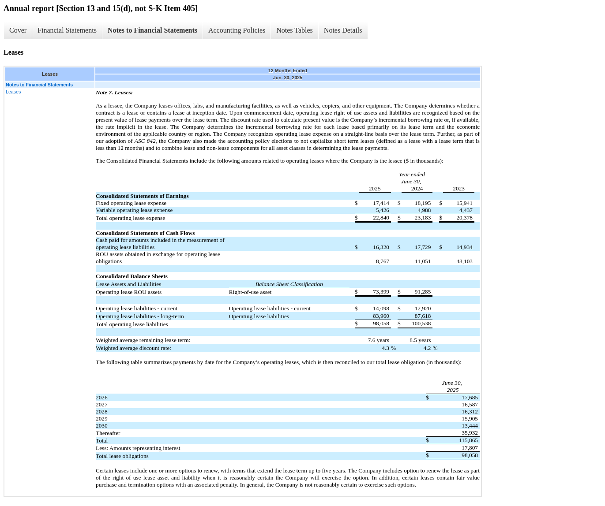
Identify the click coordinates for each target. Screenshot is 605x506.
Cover (17, 30)
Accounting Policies (236, 30)
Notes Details (343, 30)
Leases (13, 91)
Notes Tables (294, 30)
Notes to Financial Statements (152, 30)
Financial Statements (67, 30)
